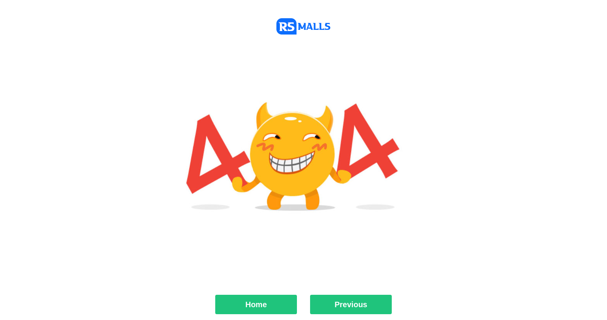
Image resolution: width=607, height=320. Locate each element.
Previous (350, 304)
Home (256, 304)
